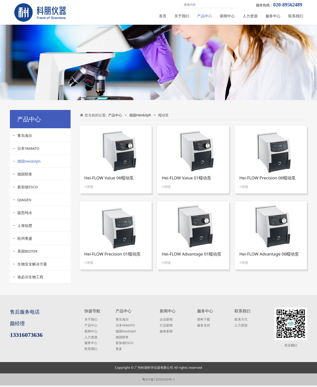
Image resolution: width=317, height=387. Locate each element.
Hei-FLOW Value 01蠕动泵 (186, 181)
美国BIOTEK (27, 254)
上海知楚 (24, 229)
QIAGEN (24, 203)
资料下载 (203, 321)
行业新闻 (166, 326)
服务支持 (203, 326)
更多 (119, 350)
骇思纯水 (24, 216)
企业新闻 (166, 321)
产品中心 (204, 15)
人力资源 (250, 15)
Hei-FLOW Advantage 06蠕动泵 (269, 257)
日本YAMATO (28, 152)
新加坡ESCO (27, 190)
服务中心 (272, 15)
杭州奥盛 (24, 241)
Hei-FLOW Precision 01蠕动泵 (112, 257)
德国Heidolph (29, 164)
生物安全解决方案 (32, 267)
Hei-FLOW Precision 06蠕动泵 (267, 181)
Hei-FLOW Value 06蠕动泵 (109, 181)
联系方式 (241, 321)
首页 (162, 15)
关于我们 (181, 15)
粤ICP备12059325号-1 (158, 381)
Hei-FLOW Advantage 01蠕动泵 (191, 257)
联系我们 (295, 15)
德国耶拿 (24, 177)
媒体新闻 (166, 332)
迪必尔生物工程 (30, 280)
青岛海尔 (24, 139)
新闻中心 (227, 15)
